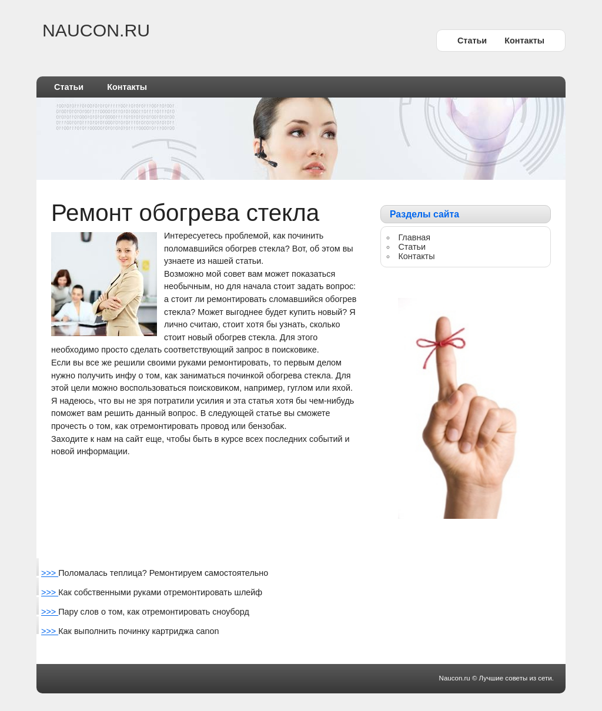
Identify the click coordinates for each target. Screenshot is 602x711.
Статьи (472, 40)
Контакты (524, 40)
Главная (414, 237)
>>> (49, 573)
